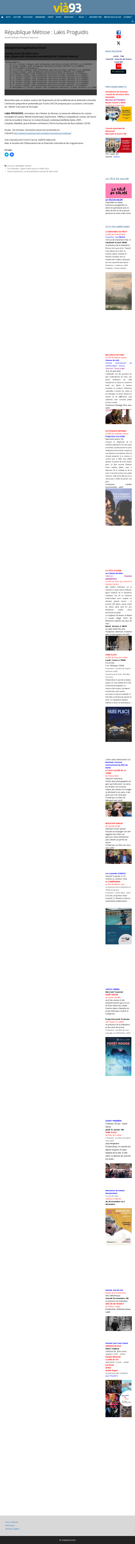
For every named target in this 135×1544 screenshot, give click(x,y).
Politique (28, 17)
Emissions (70, 17)
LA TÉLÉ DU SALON (114, 199)
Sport (59, 17)
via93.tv (116, 156)
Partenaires (10, 1525)
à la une (10, 165)
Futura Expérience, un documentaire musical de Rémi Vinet (32, 171)
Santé (50, 17)
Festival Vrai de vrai (114, 1290)
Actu (8, 17)
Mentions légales (12, 1529)
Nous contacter (11, 1522)
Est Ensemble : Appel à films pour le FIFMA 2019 (28, 168)
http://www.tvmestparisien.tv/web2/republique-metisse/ (42, 133)
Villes (83, 17)
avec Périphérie (111, 1376)
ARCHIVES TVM (95, 17)
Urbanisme (40, 17)
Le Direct (128, 17)
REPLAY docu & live (112, 17)
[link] (120, 237)
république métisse (23, 165)
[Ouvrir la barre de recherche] (132, 21)
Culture (17, 17)
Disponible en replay (113, 202)
